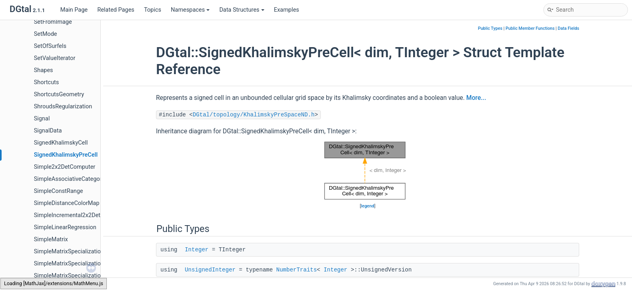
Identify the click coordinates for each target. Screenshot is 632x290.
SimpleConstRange (58, 191)
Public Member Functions (530, 28)
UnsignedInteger (210, 270)
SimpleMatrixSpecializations (70, 251)
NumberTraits (296, 270)
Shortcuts (46, 82)
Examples (286, 9)
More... (476, 98)
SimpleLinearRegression (65, 227)
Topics (152, 9)
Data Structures (241, 9)
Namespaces (190, 9)
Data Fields (568, 28)
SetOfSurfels (50, 46)
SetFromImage (53, 22)
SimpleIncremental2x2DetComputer (80, 215)
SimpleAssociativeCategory (69, 179)
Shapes (43, 70)
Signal (42, 118)
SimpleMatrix (51, 239)
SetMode (45, 34)
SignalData (48, 130)
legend (367, 206)
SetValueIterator (54, 58)
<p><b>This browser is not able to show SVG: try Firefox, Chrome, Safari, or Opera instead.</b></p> (367, 171)
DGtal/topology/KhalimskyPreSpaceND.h (253, 115)
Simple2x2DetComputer (64, 167)
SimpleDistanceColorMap (67, 203)
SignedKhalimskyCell (61, 142)
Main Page (73, 9)
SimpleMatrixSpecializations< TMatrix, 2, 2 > (90, 275)
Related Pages (115, 9)
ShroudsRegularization (63, 106)
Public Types (490, 28)
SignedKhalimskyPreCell (66, 154)
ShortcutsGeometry (59, 94)
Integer (196, 249)
